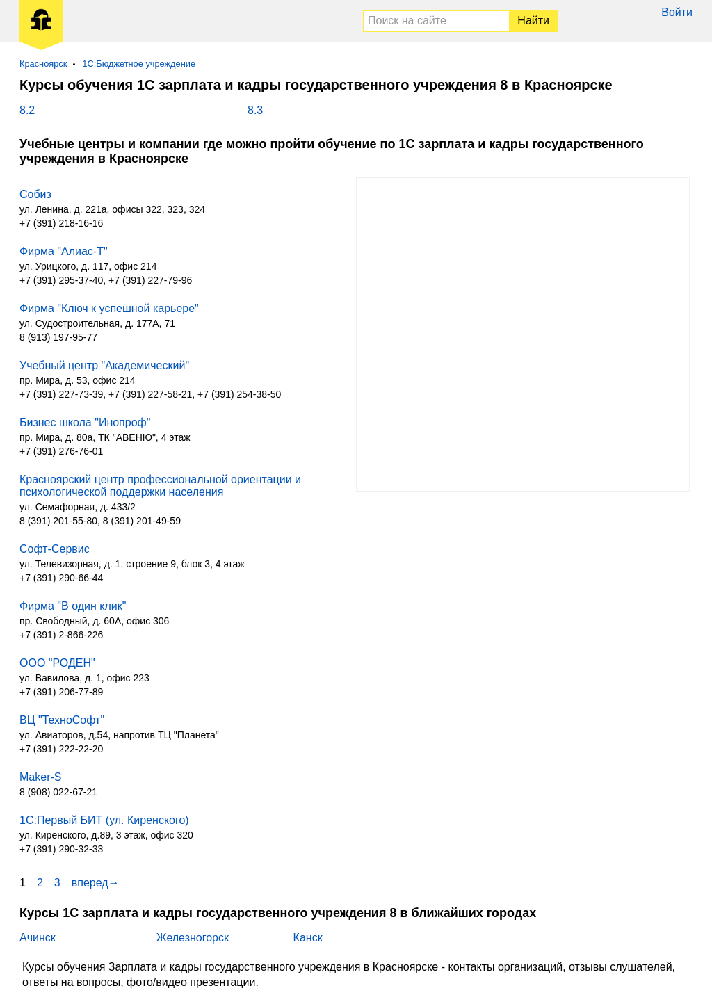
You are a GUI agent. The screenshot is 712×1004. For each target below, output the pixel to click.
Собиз (35, 194)
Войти (677, 12)
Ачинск (37, 938)
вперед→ (96, 883)
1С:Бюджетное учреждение (138, 63)
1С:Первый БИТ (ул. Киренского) (104, 820)
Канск (308, 938)
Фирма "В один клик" (72, 606)
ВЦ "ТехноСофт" (61, 720)
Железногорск (192, 938)
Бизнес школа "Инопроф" (84, 422)
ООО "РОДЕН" (57, 663)
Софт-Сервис (54, 549)
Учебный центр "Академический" (104, 365)
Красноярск (43, 63)
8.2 (27, 110)
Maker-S (40, 777)
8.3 (255, 110)
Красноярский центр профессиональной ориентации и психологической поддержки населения (160, 485)
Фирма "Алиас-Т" (63, 251)
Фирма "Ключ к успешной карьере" (109, 308)
